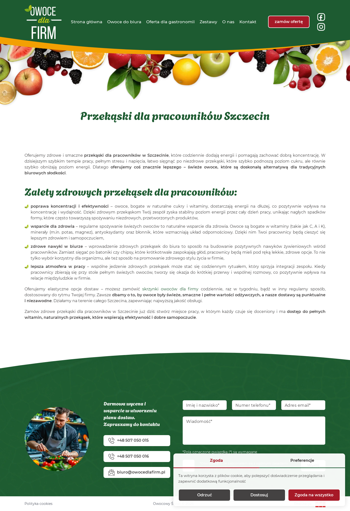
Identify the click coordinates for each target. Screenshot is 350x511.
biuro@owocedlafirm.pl (136, 472)
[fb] (321, 17)
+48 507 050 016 (128, 456)
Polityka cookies (38, 503)
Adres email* (298, 405)
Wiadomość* (199, 421)
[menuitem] (86, 21)
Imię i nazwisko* (203, 405)
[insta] (321, 27)
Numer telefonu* (253, 405)
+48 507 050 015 (128, 441)
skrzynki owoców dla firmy (170, 289)
